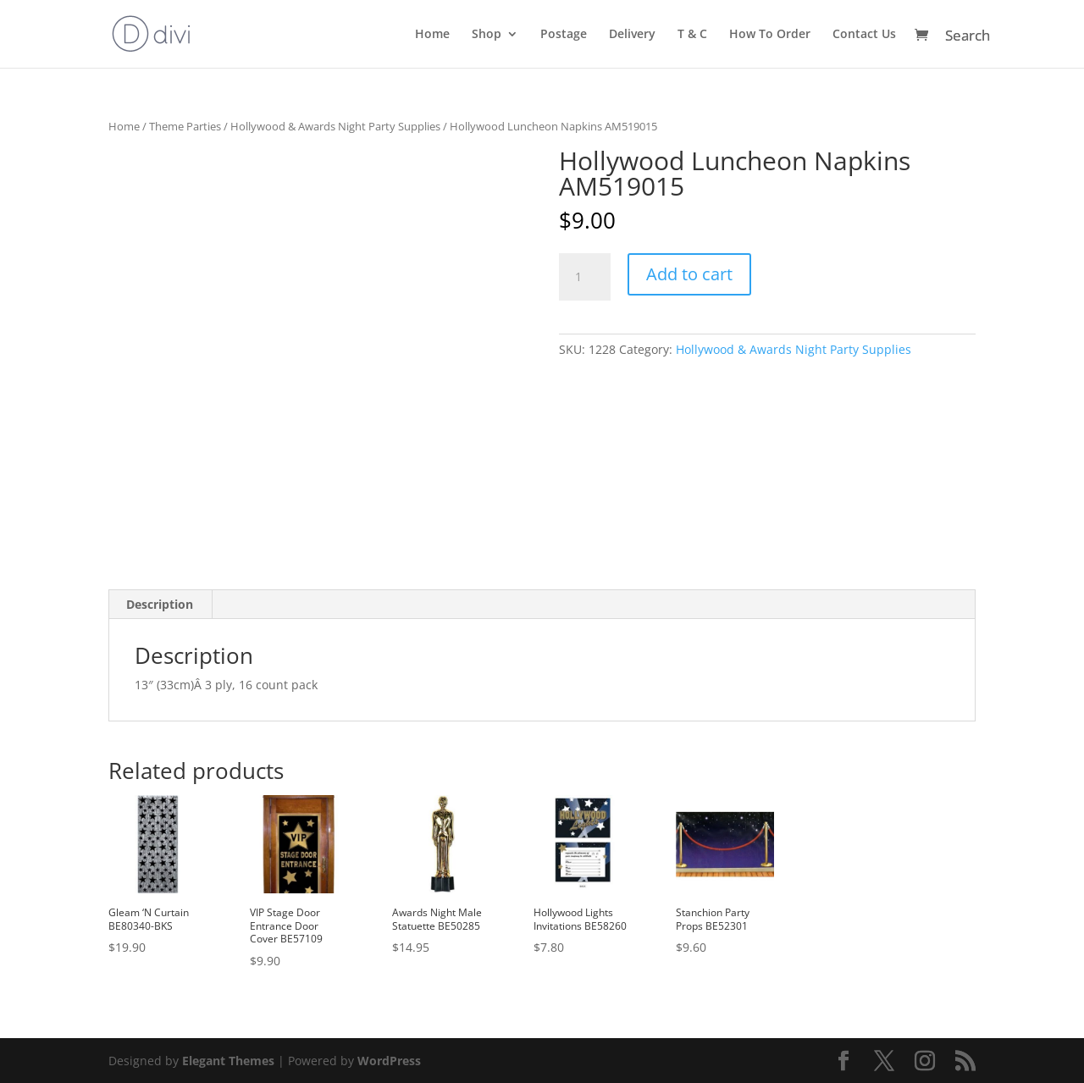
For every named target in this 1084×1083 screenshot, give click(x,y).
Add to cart (689, 273)
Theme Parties (185, 126)
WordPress (389, 1061)
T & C (692, 34)
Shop (486, 34)
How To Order (769, 34)
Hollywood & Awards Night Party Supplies (335, 126)
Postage (563, 34)
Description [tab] (159, 604)
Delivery (632, 34)
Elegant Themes (228, 1061)
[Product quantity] (584, 277)
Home (432, 34)
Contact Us (864, 34)
